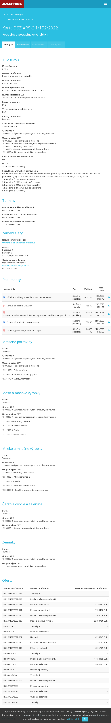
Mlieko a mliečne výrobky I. (42, 680)
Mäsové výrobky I (38, 648)
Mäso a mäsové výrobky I (42, 620)
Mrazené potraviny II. (40, 669)
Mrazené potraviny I (39, 686)
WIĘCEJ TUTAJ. (73, 719)
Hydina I (34, 637)
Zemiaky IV (35, 593)
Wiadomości (23, 44)
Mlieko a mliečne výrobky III (43, 599)
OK (85, 719)
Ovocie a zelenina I (39, 691)
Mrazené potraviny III (40, 610)
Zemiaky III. (35, 626)
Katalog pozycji (57, 44)
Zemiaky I (34, 702)
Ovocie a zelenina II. (39, 664)
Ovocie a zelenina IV (39, 604)
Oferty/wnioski (39, 44)
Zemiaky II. (35, 653)
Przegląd (8, 44)
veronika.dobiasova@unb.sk (15, 265)
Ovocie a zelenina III (39, 631)
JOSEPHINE (12, 3)
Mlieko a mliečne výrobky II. (43, 658)
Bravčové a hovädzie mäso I (43, 642)
